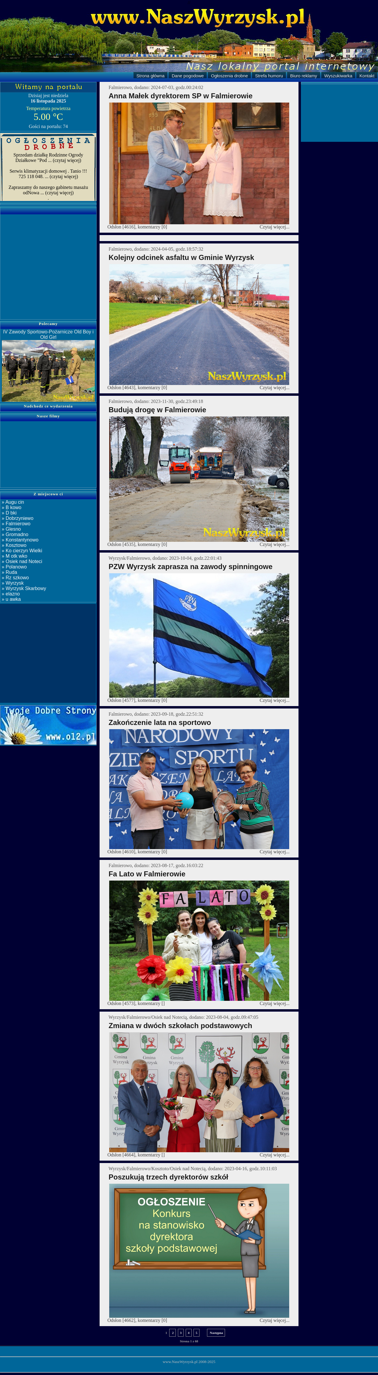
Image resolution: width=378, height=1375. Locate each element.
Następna (216, 1333)
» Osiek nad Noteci (21, 561)
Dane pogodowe (188, 75)
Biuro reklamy (303, 75)
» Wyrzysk (12, 583)
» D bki (8, 512)
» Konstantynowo (19, 539)
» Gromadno (14, 534)
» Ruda (8, 572)
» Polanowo (13, 566)
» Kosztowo (13, 545)
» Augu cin (12, 502)
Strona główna (150, 75)
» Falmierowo (15, 523)
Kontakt (366, 75)
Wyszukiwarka (338, 75)
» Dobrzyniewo (16, 518)
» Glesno (10, 529)
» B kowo (10, 507)
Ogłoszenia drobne (229, 75)
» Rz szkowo (14, 577)
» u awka (10, 599)
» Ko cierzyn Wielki (21, 550)
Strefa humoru (269, 75)
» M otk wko (13, 556)
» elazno (10, 593)
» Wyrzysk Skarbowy (23, 588)
